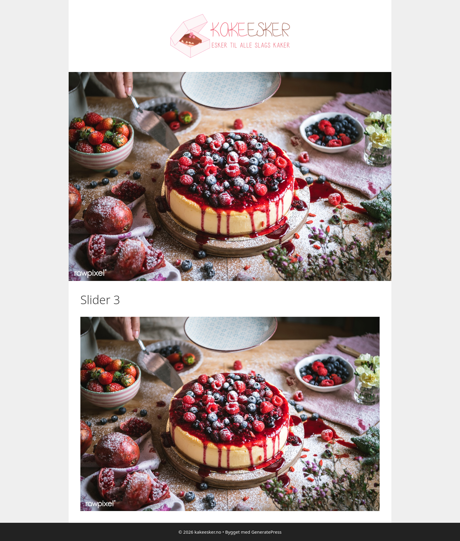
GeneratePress (266, 532)
